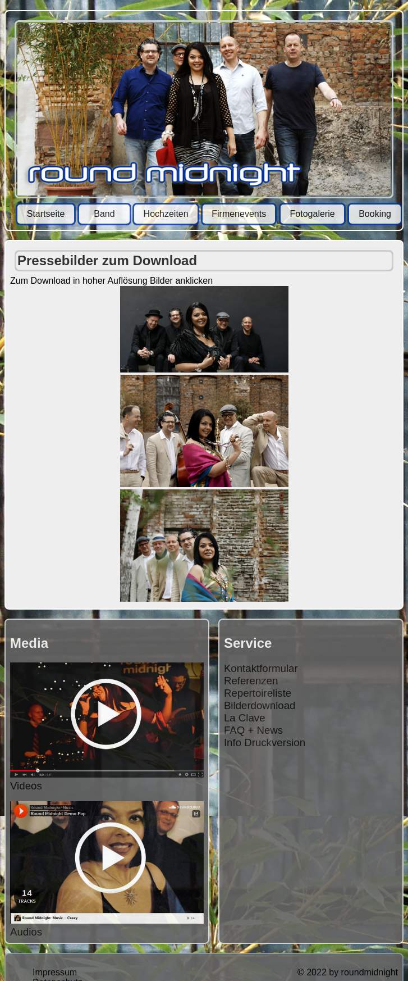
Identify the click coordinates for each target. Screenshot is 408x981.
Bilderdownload (260, 705)
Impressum (55, 972)
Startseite (46, 214)
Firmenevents (239, 214)
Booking (375, 214)
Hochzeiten (166, 214)
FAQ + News (253, 730)
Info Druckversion (264, 742)
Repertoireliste (257, 693)
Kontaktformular (261, 668)
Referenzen (251, 681)
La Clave (244, 718)
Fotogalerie (312, 214)
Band (104, 214)
